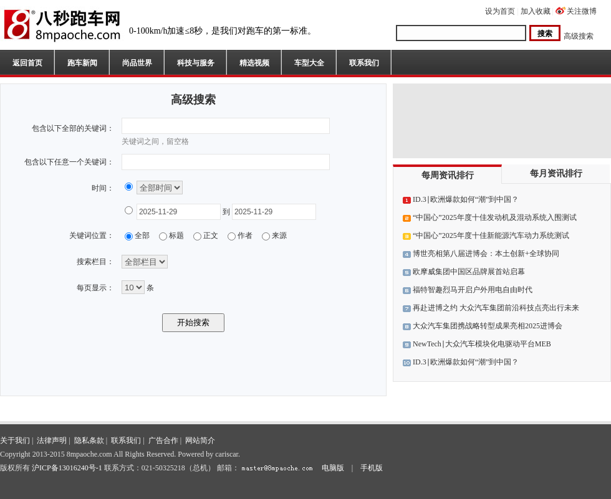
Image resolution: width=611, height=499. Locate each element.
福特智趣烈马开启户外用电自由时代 (472, 289)
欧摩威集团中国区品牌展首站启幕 (469, 271)
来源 (279, 235)
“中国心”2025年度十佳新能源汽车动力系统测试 (491, 235)
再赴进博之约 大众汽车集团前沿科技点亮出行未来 (496, 307)
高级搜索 (579, 36)
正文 (210, 235)
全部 (142, 235)
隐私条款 (89, 440)
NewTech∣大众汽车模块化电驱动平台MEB (482, 344)
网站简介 (200, 440)
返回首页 (27, 63)
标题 (176, 235)
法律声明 (52, 440)
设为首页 (500, 11)
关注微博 (582, 11)
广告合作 (163, 440)
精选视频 (254, 63)
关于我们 (15, 440)
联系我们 (364, 63)
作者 (245, 235)
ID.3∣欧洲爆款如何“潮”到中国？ (466, 199)
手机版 (371, 467)
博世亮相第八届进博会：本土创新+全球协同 (486, 253)
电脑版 (333, 467)
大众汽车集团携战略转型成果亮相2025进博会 (487, 325)
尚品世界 (137, 63)
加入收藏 (536, 11)
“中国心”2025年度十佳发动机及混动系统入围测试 (495, 217)
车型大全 (309, 63)
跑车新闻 (82, 63)
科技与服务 (195, 63)
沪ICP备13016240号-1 (67, 467)
